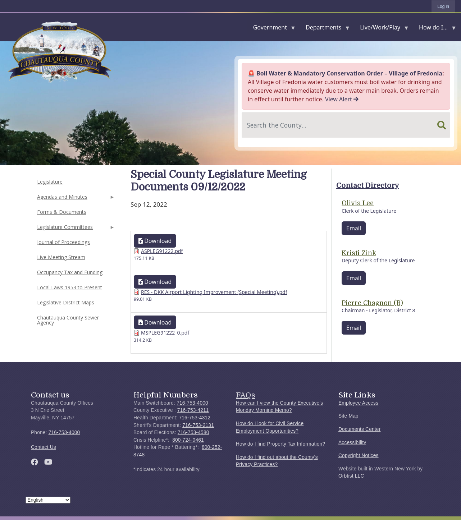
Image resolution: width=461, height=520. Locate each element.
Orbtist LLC (351, 476)
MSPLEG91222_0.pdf (165, 332)
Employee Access (358, 403)
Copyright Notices (358, 455)
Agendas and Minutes (75, 198)
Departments (325, 28)
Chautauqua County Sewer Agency (68, 320)
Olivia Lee (358, 203)
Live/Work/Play (381, 28)
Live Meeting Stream (61, 257)
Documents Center (359, 429)
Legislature (50, 181)
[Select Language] (48, 500)
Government (271, 28)
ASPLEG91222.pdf (162, 251)
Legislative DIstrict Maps (65, 302)
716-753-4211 (193, 410)
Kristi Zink (359, 253)
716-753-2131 (198, 425)
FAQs (245, 395)
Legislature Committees (75, 229)
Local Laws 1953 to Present (69, 287)
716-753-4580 (193, 432)
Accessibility (352, 442)
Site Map (348, 416)
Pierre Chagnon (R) (372, 303)
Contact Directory (367, 185)
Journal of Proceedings (63, 242)
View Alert (342, 99)
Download (155, 241)
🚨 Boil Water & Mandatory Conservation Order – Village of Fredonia (345, 73)
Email (353, 228)
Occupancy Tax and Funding (69, 272)
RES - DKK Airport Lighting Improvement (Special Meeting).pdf (214, 292)
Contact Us (43, 447)
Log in (443, 6)
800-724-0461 (188, 440)
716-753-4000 (64, 432)
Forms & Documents (61, 211)
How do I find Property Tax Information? (280, 444)
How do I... (434, 28)
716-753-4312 (194, 417)
